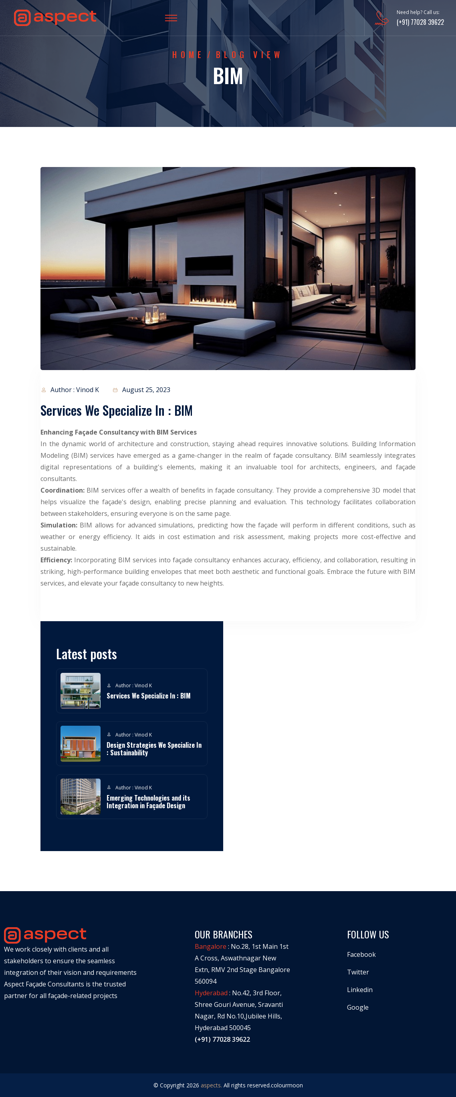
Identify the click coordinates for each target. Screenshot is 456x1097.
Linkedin (360, 989)
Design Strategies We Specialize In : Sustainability (154, 748)
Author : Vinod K (69, 390)
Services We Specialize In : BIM (149, 695)
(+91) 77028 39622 (420, 22)
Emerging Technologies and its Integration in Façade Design (148, 801)
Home (188, 54)
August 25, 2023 (141, 390)
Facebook (361, 954)
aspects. (211, 1085)
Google (358, 1007)
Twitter (358, 972)
